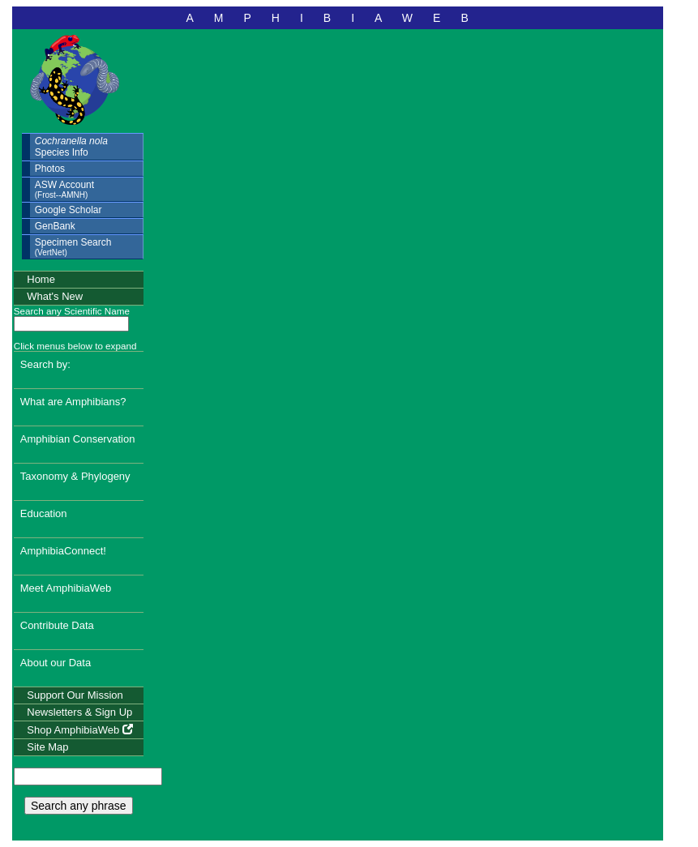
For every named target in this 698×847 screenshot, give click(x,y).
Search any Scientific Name (72, 311)
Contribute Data (57, 625)
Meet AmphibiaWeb (66, 588)
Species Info (71, 146)
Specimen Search (73, 247)
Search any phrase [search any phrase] (78, 805)
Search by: (45, 364)
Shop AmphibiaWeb (80, 730)
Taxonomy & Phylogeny (75, 476)
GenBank (55, 226)
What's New (55, 296)
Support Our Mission (75, 695)
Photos (50, 168)
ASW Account (64, 189)
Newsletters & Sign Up (79, 712)
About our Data (55, 663)
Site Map (47, 747)
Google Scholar (68, 210)
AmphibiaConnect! (63, 551)
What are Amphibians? (73, 402)
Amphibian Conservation (77, 439)
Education (43, 513)
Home (41, 279)
